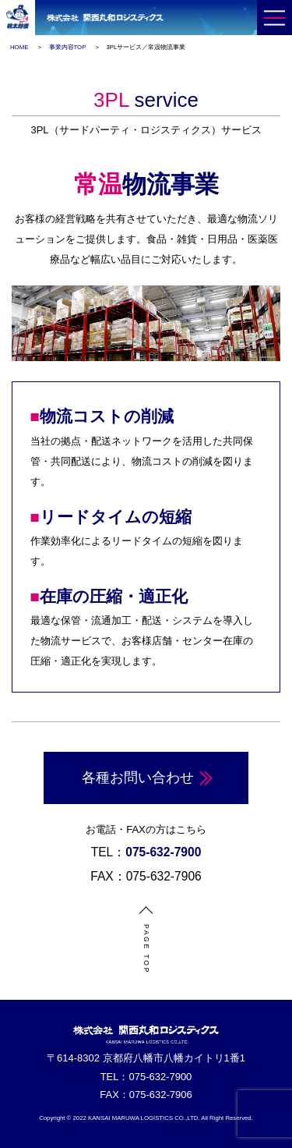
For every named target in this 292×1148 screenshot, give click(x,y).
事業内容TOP (67, 47)
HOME (19, 47)
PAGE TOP (146, 949)
